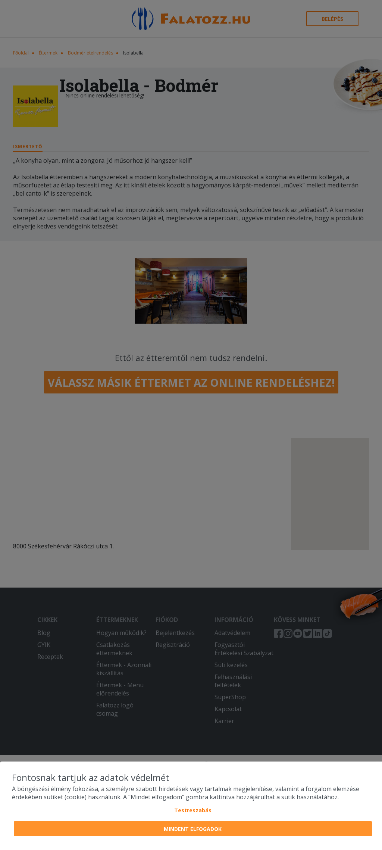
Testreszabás (193, 810)
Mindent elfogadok (193, 828)
